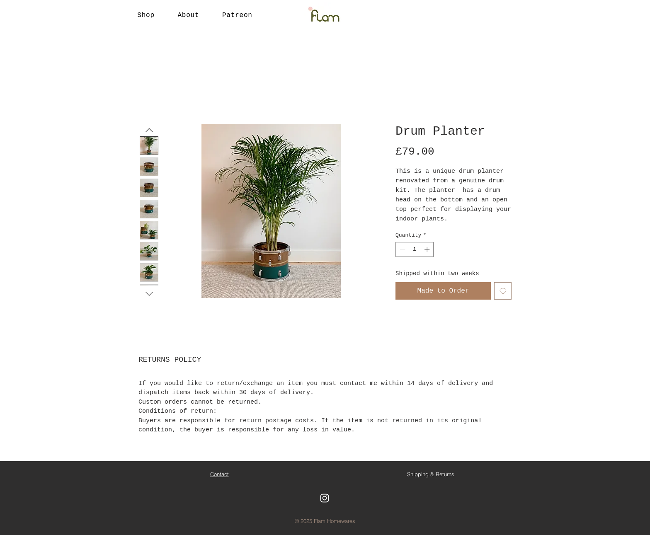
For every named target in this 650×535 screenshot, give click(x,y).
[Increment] (428, 249)
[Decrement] (402, 249)
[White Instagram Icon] (324, 498)
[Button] (325, 15)
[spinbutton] (415, 249)
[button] (146, 15)
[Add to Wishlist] (503, 291)
